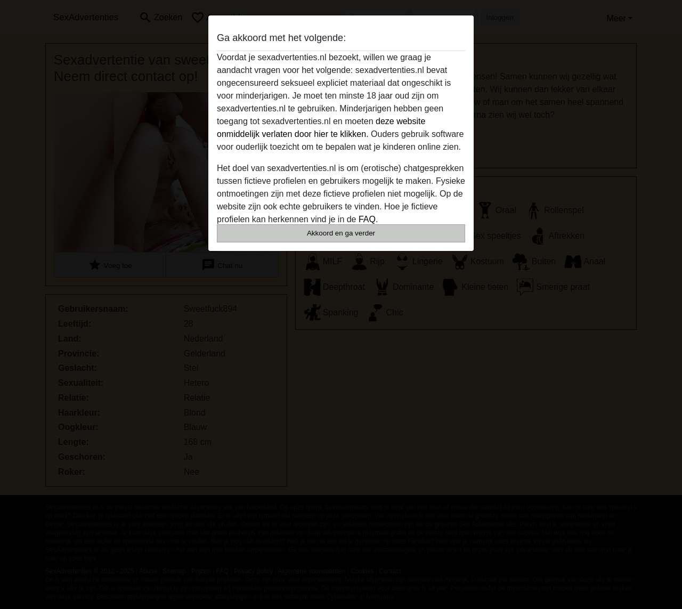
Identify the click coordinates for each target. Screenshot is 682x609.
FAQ (367, 219)
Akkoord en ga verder (341, 233)
